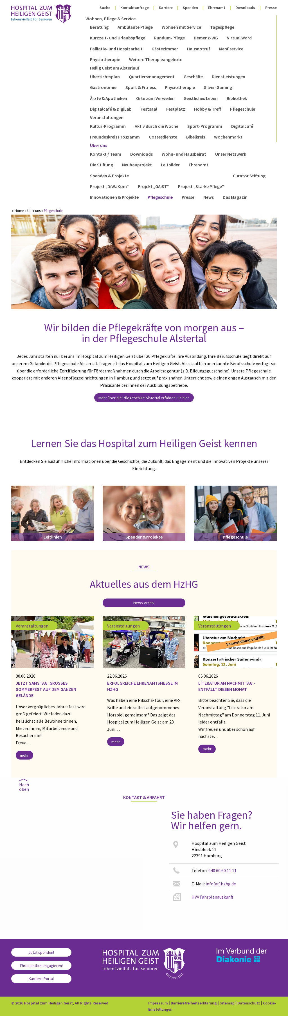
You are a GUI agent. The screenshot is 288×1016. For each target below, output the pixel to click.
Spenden (190, 7)
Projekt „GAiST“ (153, 186)
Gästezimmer (165, 49)
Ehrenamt (216, 7)
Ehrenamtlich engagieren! (41, 965)
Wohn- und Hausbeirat (184, 154)
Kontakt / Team (105, 154)
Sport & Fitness (140, 87)
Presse (271, 7)
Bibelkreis (195, 137)
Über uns (98, 145)
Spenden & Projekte (109, 175)
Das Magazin (235, 197)
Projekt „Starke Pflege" (201, 186)
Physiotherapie (105, 59)
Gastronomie (103, 87)
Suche (105, 7)
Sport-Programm (204, 126)
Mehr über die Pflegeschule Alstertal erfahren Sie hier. (144, 397)
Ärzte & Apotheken (108, 98)
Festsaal (149, 109)
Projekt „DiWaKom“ (109, 186)
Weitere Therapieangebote (155, 59)
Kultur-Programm (108, 126)
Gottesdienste (163, 137)
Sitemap (227, 1003)
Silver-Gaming (218, 87)
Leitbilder (170, 165)
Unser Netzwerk (230, 154)
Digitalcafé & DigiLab (111, 109)
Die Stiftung (101, 165)
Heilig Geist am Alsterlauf (115, 68)
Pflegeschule (242, 109)
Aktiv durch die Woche (156, 126)
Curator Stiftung (249, 175)
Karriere (166, 7)
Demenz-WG (206, 38)
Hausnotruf (198, 49)
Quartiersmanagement (152, 76)
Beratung (99, 27)
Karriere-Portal (41, 978)
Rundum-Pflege (169, 38)
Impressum (158, 1003)
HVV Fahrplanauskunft (212, 897)
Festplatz (175, 109)
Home (19, 210)
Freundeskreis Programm (115, 137)
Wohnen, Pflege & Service (111, 18)
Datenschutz (248, 1003)
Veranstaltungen (106, 117)
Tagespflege (222, 27)
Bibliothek (237, 98)
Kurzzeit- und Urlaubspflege (117, 38)
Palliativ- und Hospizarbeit (116, 49)
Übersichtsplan (105, 76)
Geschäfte (193, 76)
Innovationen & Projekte (114, 197)
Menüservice (231, 49)
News (208, 197)
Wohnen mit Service (181, 27)
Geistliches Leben (201, 98)
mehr (24, 755)
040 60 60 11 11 (222, 870)
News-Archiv (143, 602)
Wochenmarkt (228, 137)
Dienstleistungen (228, 76)
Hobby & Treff (207, 109)
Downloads (245, 7)
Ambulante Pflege (135, 27)
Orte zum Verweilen (155, 98)
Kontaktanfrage (134, 7)
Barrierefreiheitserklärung (194, 1003)
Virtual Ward (239, 38)
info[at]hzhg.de (221, 884)
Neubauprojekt (137, 165)
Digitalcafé (242, 126)
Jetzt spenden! (41, 952)
